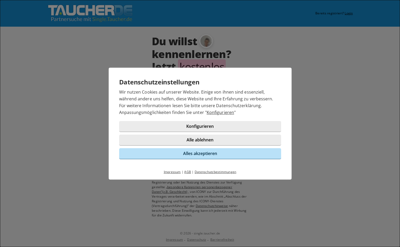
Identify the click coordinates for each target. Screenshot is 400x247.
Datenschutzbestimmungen (215, 172)
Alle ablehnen (200, 140)
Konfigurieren (220, 112)
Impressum (172, 172)
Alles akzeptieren (200, 153)
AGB (187, 172)
